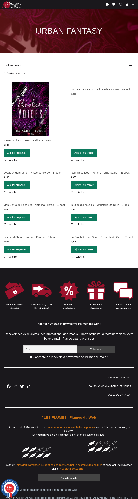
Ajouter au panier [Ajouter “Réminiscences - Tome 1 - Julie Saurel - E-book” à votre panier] (84, 185)
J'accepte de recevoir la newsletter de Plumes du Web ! (69, 357)
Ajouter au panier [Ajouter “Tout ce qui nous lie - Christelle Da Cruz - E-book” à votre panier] (84, 217)
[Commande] (69, 65)
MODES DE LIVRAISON (119, 395)
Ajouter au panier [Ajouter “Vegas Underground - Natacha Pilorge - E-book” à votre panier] (16, 185)
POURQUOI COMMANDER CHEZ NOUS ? (110, 386)
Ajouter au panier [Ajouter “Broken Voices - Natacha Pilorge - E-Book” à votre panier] (16, 152)
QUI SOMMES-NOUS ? (119, 377)
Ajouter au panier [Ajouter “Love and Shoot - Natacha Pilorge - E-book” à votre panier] (16, 249)
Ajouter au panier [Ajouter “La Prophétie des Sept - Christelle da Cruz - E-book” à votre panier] (84, 249)
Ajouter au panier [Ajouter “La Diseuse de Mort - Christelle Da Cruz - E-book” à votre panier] (84, 152)
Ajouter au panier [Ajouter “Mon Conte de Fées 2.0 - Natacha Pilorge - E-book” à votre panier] (16, 217)
